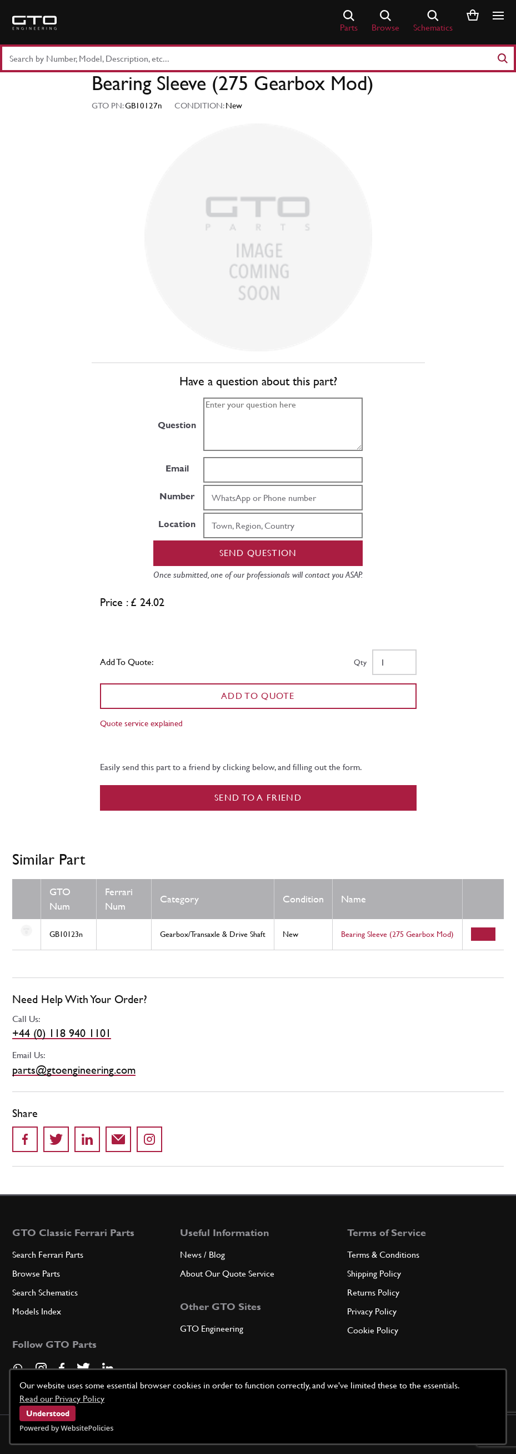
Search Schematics (45, 1292)
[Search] (502, 58)
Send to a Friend (258, 797)
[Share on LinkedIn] (87, 1139)
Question (177, 425)
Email (177, 468)
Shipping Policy (374, 1273)
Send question (258, 553)
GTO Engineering (211, 1328)
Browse (385, 21)
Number (176, 496)
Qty (360, 662)
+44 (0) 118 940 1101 (61, 1033)
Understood (47, 1413)
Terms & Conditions (383, 1254)
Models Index (36, 1311)
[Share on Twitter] (56, 1139)
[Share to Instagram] (149, 1139)
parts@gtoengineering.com (74, 1069)
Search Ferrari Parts (47, 1254)
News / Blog (202, 1254)
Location (177, 524)
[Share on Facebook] (25, 1139)
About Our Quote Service (227, 1273)
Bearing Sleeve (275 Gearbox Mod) (397, 934)
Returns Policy (373, 1292)
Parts (349, 21)
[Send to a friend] (118, 1139)
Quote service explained (141, 723)
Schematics (433, 21)
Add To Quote (258, 696)
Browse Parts (36, 1273)
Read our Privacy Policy (61, 1398)
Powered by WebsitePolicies (66, 1428)
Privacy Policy (372, 1311)
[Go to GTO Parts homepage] (34, 23)
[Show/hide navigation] (498, 15)
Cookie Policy (372, 1330)
